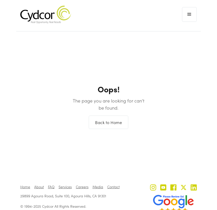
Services (65, 186)
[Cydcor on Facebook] (173, 188)
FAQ (51, 186)
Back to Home (108, 124)
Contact (113, 186)
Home (25, 186)
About (39, 186)
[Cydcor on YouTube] (163, 188)
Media (98, 186)
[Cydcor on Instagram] (153, 188)
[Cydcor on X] (183, 188)
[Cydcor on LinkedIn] (194, 188)
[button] (189, 14)
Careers (82, 186)
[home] (45, 14)
